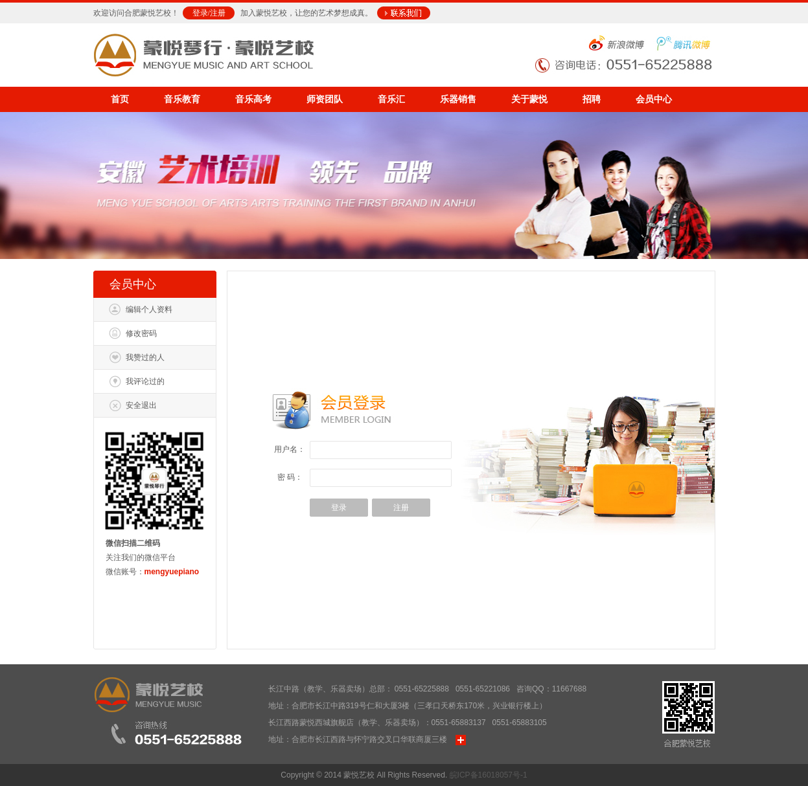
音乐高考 (253, 99)
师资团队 (324, 99)
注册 (217, 12)
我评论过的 (145, 381)
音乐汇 (391, 99)
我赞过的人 (145, 357)
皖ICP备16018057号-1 (488, 775)
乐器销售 (458, 99)
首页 (120, 99)
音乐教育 (182, 99)
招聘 (592, 99)
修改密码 (141, 333)
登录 (200, 12)
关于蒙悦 (529, 99)
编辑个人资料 (149, 309)
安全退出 (141, 405)
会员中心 (654, 99)
